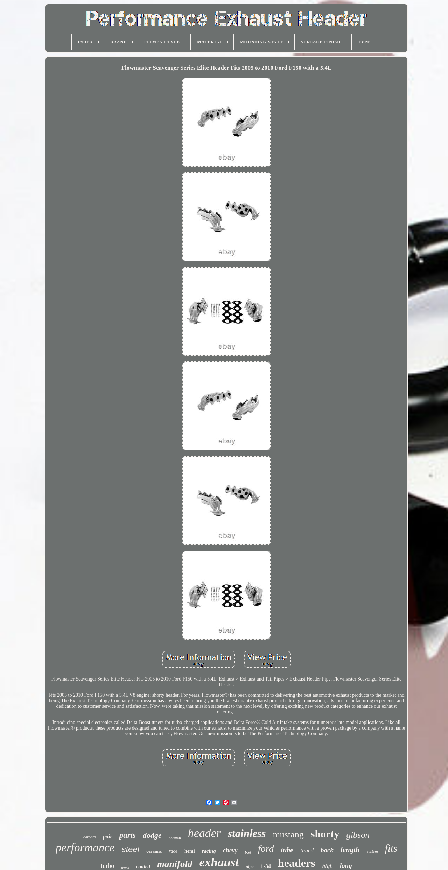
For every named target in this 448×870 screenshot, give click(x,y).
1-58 (248, 852)
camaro (89, 837)
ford (266, 848)
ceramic (154, 851)
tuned (307, 850)
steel (130, 849)
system (372, 851)
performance (85, 847)
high (327, 866)
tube (287, 850)
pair (107, 837)
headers (296, 863)
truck (125, 867)
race (173, 851)
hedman (175, 838)
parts (127, 835)
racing (209, 851)
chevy (230, 850)
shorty (325, 834)
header (204, 833)
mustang (288, 834)
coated (143, 866)
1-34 (266, 866)
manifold (174, 864)
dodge (152, 835)
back (327, 850)
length (350, 849)
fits (391, 848)
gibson (358, 835)
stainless (247, 833)
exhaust (219, 862)
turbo (107, 865)
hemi (189, 851)
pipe (249, 866)
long (346, 865)
